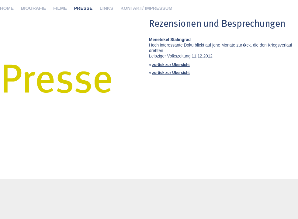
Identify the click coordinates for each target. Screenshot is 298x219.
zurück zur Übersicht (170, 65)
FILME (60, 8)
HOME (7, 8)
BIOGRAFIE (33, 8)
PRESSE (83, 8)
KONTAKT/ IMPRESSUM (146, 8)
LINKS (106, 8)
